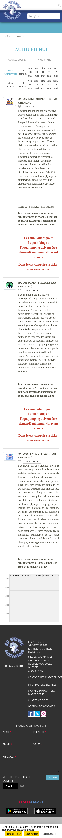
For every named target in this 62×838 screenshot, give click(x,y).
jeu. (22, 72)
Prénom (39, 732)
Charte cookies (38, 700)
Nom (7, 732)
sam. (36, 72)
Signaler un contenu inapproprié (42, 693)
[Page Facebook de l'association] (31, 714)
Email (7, 744)
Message (9, 757)
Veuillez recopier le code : (16, 779)
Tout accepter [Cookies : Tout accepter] (13, 833)
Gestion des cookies (41, 706)
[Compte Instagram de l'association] (43, 714)
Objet (38, 744)
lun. (49, 72)
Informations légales (42, 685)
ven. (30, 72)
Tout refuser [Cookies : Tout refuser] (31, 833)
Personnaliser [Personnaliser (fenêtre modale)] (49, 833)
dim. (43, 72)
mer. (10, 72)
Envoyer (53, 777)
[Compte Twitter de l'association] (37, 714)
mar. (55, 72)
